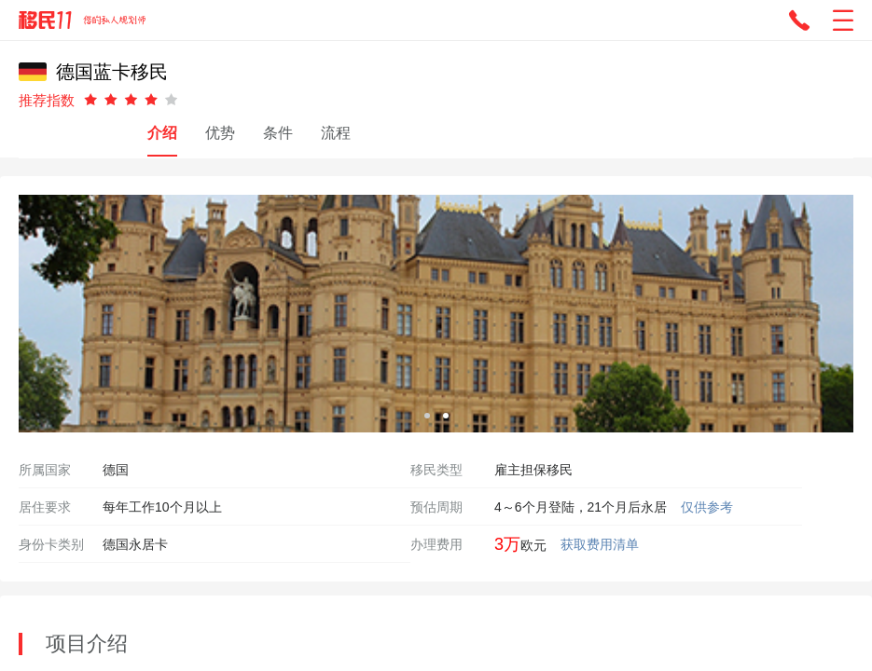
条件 (278, 133)
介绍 (162, 133)
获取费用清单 (600, 544)
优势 (220, 133)
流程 (336, 133)
